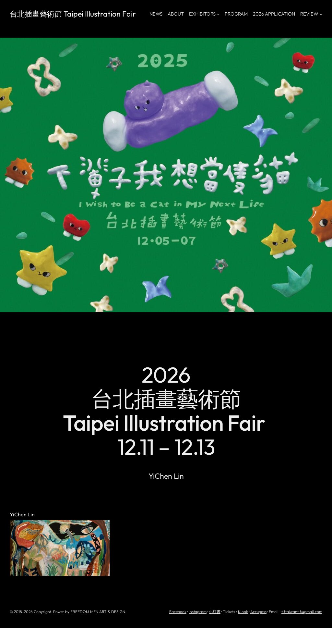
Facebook (177, 611)
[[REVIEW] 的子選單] (320, 14)
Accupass (258, 611)
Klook (243, 611)
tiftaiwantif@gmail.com (301, 611)
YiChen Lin (22, 515)
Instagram (198, 611)
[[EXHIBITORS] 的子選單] (218, 14)
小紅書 (214, 611)
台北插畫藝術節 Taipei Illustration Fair (73, 13)
